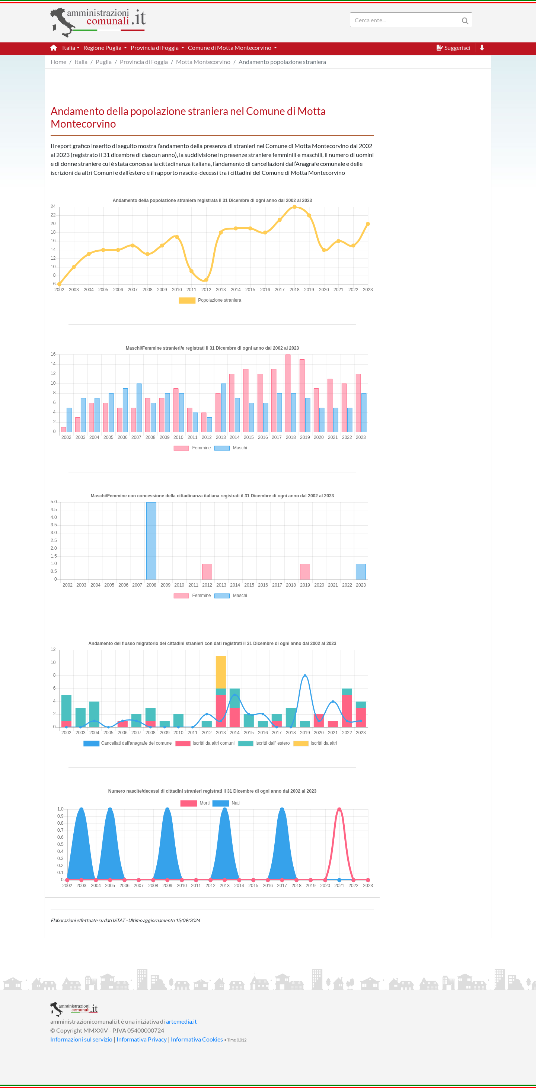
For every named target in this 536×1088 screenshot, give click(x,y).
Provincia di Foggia (144, 61)
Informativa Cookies (197, 1039)
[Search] (406, 20)
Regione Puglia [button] (102, 47)
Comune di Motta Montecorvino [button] (230, 47)
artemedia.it (181, 1021)
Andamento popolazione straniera (282, 61)
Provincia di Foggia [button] (155, 47)
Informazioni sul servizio (81, 1039)
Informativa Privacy (142, 1039)
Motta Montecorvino (203, 61)
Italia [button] (68, 47)
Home (58, 61)
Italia (80, 61)
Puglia (104, 61)
